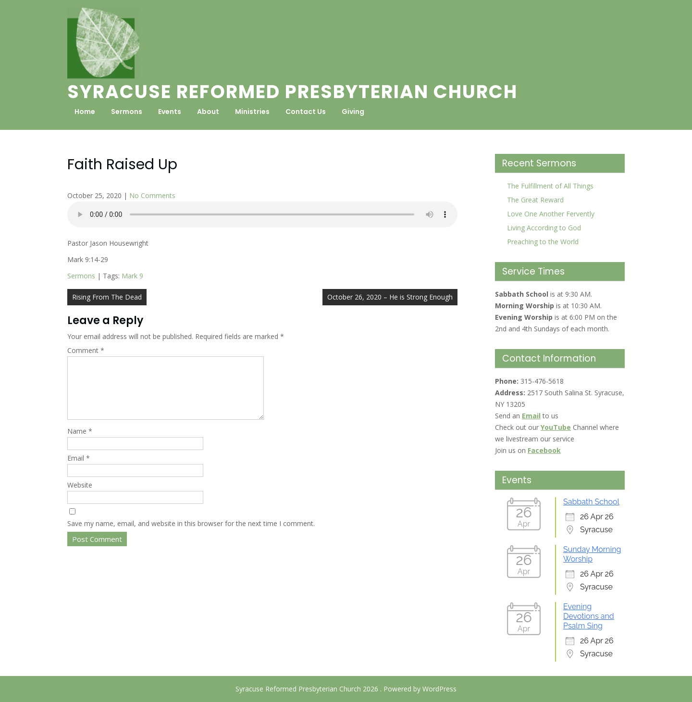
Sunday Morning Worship (592, 554)
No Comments (152, 195)
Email (78, 469)
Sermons (126, 111)
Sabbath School (591, 501)
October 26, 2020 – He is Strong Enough (390, 296)
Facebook (544, 450)
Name (79, 442)
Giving (353, 111)
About (208, 111)
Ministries (252, 111)
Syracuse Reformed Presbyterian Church (292, 91)
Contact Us (305, 111)
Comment (85, 350)
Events (169, 111)
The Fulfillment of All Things (550, 185)
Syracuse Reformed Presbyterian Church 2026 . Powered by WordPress (346, 688)
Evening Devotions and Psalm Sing (588, 616)
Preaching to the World (543, 241)
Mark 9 (132, 275)
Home (84, 111)
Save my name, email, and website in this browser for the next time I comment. (191, 534)
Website (79, 496)
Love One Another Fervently (550, 213)
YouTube (556, 427)
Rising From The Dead (107, 296)
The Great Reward (535, 199)
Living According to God (544, 227)
